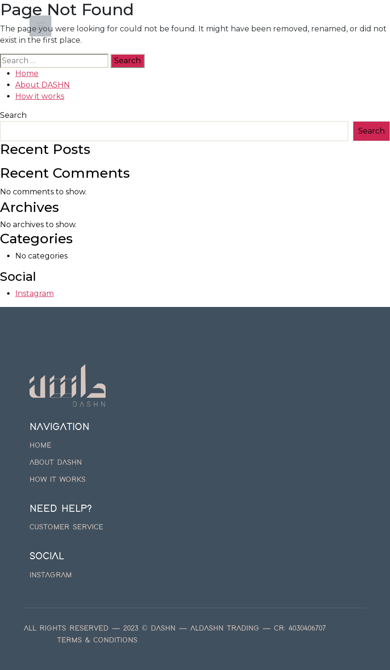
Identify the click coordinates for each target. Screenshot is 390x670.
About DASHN (42, 84)
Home (27, 73)
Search (13, 115)
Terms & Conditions (97, 640)
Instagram (34, 293)
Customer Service (66, 527)
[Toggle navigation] (40, 26)
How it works (39, 96)
